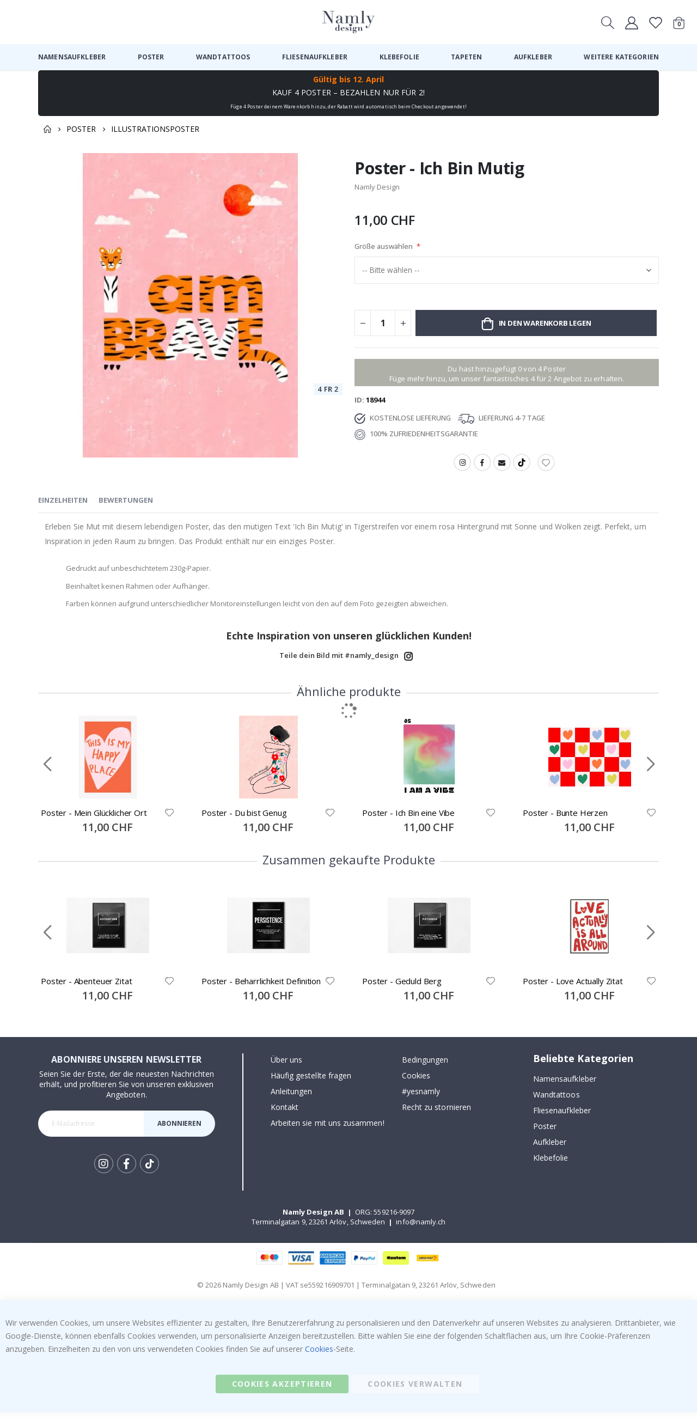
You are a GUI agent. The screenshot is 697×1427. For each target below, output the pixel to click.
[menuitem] (72, 57)
